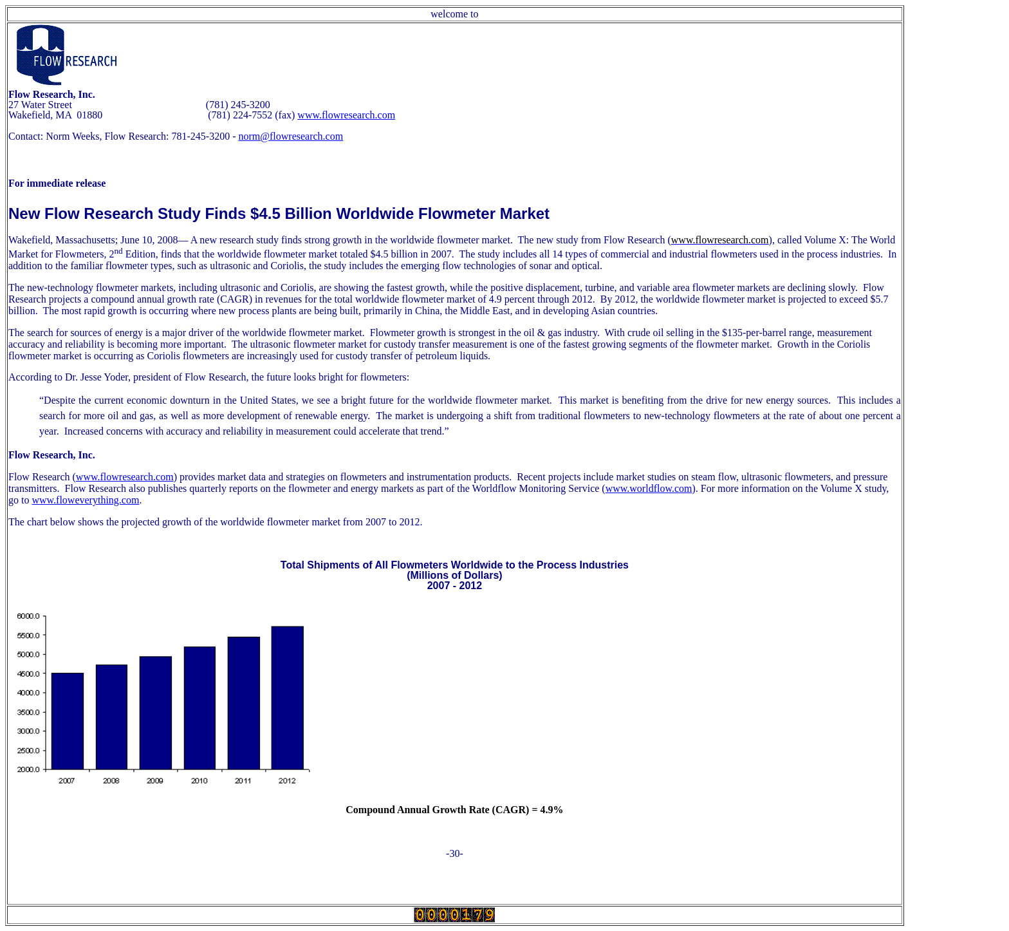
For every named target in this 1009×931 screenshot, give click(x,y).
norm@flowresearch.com (290, 136)
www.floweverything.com (85, 499)
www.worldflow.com (649, 488)
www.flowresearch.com (346, 114)
